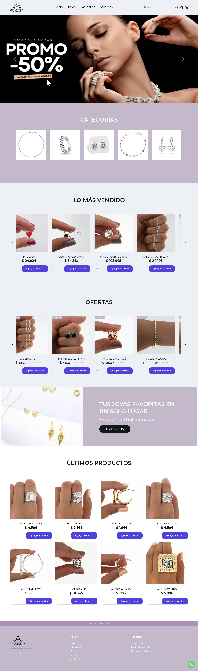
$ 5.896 (167, 593)
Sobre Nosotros (138, 643)
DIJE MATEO (36, 358)
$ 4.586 (31, 528)
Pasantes (74, 651)
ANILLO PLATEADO (31, 523)
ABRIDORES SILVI (120, 256)
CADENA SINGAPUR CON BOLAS (162, 358)
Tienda (72, 7)
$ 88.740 (78, 261)
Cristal (73, 655)
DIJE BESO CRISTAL (78, 256)
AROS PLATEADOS (30, 589)
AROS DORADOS (121, 523)
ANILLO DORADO (167, 589)
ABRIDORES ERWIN (162, 256)
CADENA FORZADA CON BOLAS (78, 358)
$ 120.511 (157, 363)
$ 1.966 (121, 528)
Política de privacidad (141, 647)
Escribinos (115, 429)
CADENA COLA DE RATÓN (120, 358)
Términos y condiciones (142, 651)
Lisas (72, 643)
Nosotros (88, 7)
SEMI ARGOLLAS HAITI (35, 256)
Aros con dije (76, 659)
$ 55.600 (35, 261)
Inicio (59, 7)
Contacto (106, 7)
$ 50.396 (115, 363)
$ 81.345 (76, 593)
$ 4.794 (120, 261)
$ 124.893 (73, 363)
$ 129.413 (30, 363)
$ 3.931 (76, 528)
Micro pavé (75, 647)
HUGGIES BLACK (76, 589)
